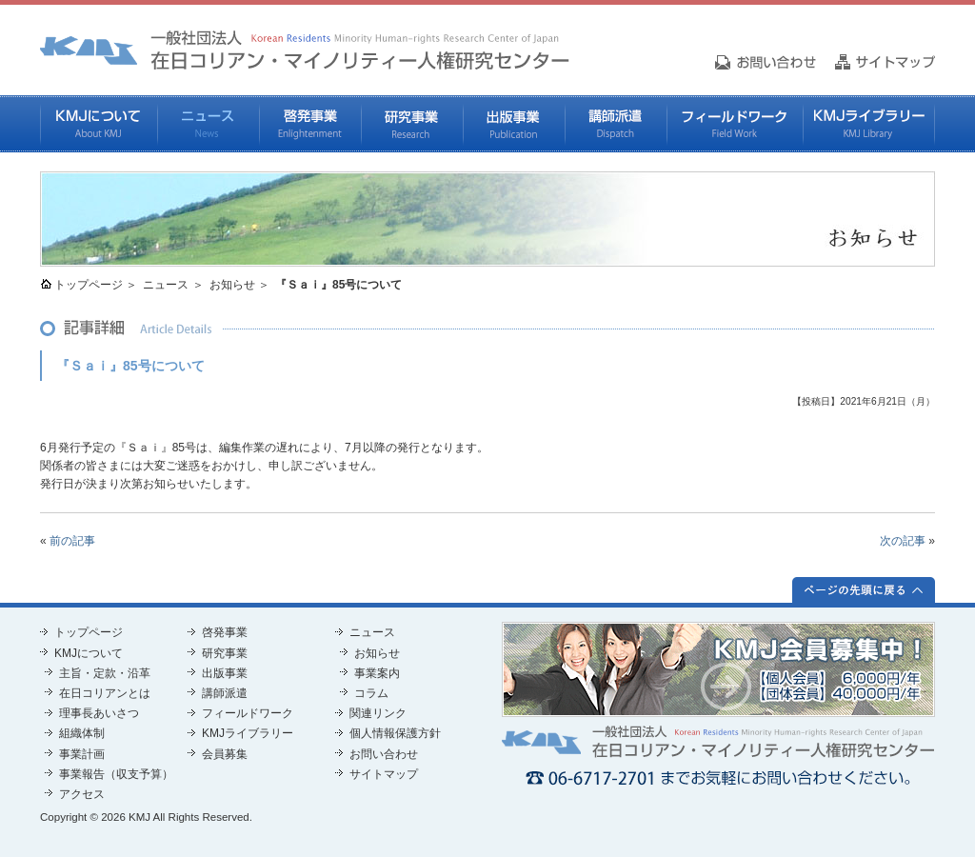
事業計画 (82, 754)
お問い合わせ (383, 754)
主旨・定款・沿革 (104, 673)
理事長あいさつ (99, 713)
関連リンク (378, 713)
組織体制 (82, 733)
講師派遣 (616, 123)
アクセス (82, 794)
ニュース (208, 123)
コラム (371, 693)
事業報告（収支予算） (116, 774)
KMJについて (98, 123)
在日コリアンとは (104, 693)
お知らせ (232, 284)
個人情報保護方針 (395, 733)
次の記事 (902, 541)
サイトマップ (383, 774)
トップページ (88, 284)
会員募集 (225, 754)
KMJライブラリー (869, 123)
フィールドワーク (735, 123)
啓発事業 (310, 123)
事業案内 (377, 673)
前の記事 (72, 541)
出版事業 (514, 123)
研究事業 (412, 123)
